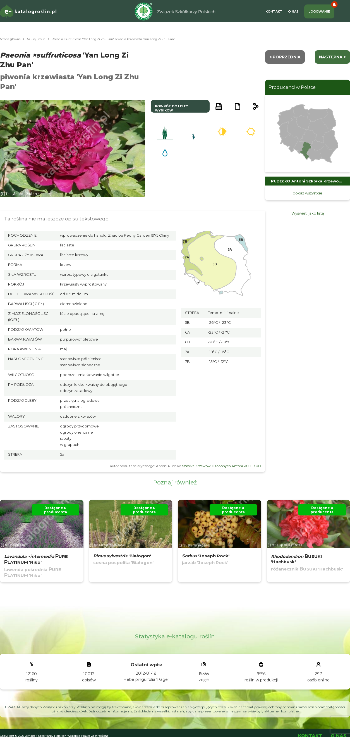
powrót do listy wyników (171, 108)
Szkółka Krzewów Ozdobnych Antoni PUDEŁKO (221, 466)
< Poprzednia (285, 57)
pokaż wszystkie (307, 193)
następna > (332, 57)
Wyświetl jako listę (307, 213)
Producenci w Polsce (292, 87)
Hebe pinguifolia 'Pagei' (146, 679)
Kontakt (273, 11)
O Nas (293, 11)
